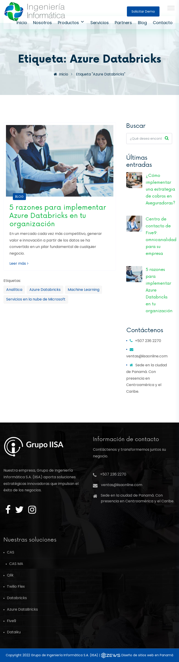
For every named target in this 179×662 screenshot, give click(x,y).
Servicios (99, 22)
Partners (123, 22)
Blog (142, 22)
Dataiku (14, 632)
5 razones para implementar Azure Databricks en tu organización (57, 215)
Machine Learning (83, 289)
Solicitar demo (143, 11)
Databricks (17, 598)
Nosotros (42, 22)
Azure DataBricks (22, 609)
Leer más (18, 263)
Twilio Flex (16, 586)
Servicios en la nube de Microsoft (35, 299)
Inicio (22, 22)
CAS (10, 552)
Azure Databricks (45, 289)
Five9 (11, 620)
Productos (71, 22)
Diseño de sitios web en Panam (147, 655)
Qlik (10, 575)
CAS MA (16, 563)
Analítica (14, 289)
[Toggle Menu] (171, 8)
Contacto (163, 22)
